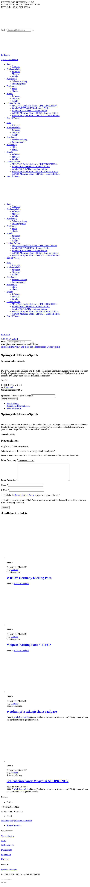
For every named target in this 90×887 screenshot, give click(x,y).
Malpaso (15, 74)
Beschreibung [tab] (13, 403)
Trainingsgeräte (19, 84)
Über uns (16, 66)
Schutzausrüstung (19, 81)
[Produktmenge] (43, 395)
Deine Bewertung (9, 460)
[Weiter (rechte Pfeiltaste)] (5, 885)
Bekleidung (12, 86)
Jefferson (16, 71)
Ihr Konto (5, 55)
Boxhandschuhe (13, 69)
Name (4, 488)
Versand (9, 387)
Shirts (14, 88)
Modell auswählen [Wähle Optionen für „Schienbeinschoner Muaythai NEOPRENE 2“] (22, 792)
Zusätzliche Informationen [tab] (18, 406)
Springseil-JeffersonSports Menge (16, 396)
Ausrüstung (12, 79)
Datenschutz (6, 853)
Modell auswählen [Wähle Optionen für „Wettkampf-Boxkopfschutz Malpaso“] (22, 720)
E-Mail (5, 493)
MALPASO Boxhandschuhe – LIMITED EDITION (34, 106)
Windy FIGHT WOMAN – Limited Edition (31, 108)
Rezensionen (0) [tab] (14, 408)
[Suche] (33, 30)
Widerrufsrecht (7, 848)
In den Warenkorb (9, 399)
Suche (3, 30)
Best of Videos (13, 118)
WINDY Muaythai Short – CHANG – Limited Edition (36, 115)
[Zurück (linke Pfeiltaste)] (2, 885)
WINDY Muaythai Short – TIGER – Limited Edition (35, 113)
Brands (10, 93)
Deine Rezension (9, 483)
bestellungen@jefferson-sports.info (16, 824)
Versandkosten (7, 839)
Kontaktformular (14, 828)
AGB (3, 844)
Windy (15, 76)
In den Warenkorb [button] (21, 587)
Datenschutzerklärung (24, 498)
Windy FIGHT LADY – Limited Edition (29, 110)
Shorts (15, 91)
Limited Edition (13, 103)
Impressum (6, 858)
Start (9, 64)
